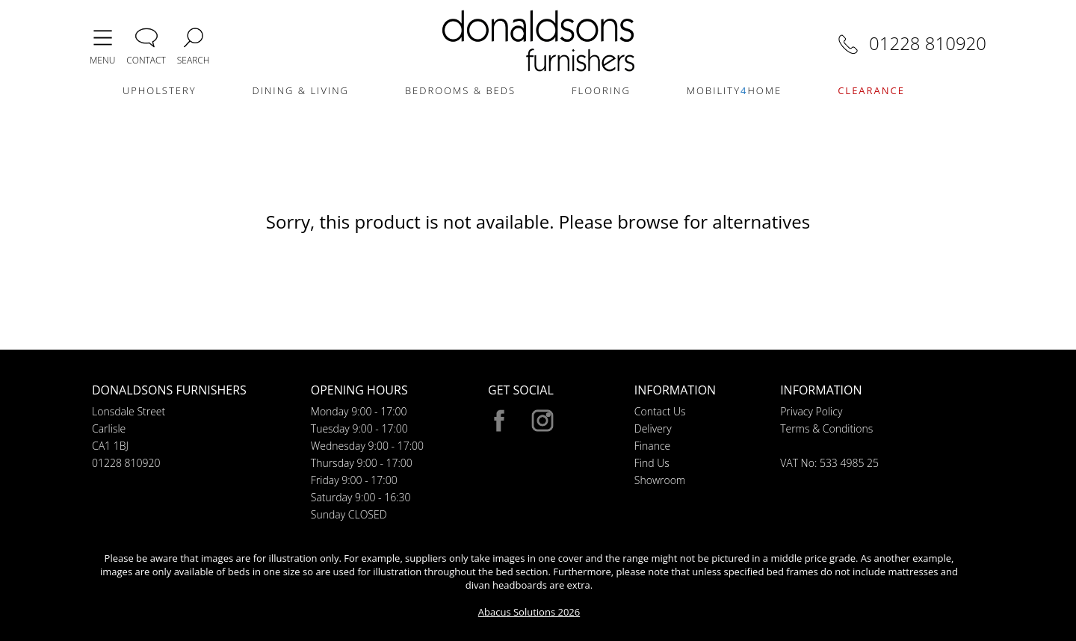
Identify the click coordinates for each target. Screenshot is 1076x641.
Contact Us (660, 411)
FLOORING (601, 90)
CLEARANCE (871, 90)
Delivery (653, 428)
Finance (652, 446)
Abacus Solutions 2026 (529, 612)
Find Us (652, 463)
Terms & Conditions (826, 428)
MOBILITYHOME (734, 90)
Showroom (659, 480)
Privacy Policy (811, 411)
